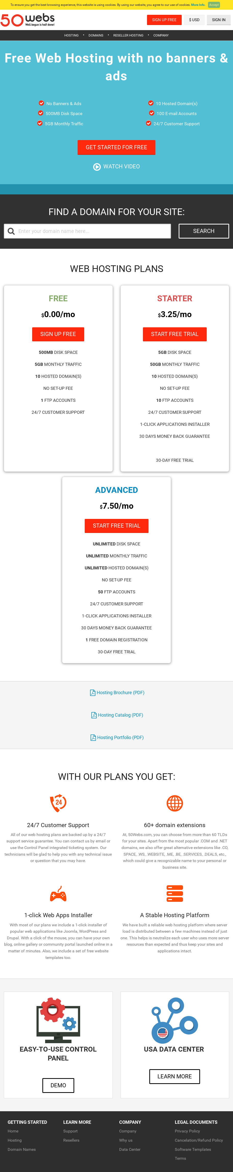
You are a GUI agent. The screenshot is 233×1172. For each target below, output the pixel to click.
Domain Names (22, 1149)
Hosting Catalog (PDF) (117, 715)
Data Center (129, 1149)
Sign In (219, 20)
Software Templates (193, 1149)
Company (161, 35)
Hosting (71, 35)
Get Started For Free (116, 147)
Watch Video (116, 167)
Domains (96, 35)
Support (70, 1131)
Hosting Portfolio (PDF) (117, 737)
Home (13, 1131)
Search (204, 231)
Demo (58, 1085)
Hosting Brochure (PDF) (117, 692)
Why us (125, 1140)
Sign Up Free (164, 20)
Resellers (71, 1140)
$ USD (194, 20)
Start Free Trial (175, 334)
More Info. (198, 5)
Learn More (174, 1076)
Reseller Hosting (128, 35)
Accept (214, 5)
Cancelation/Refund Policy (199, 1140)
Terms (180, 1158)
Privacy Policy (187, 1131)
